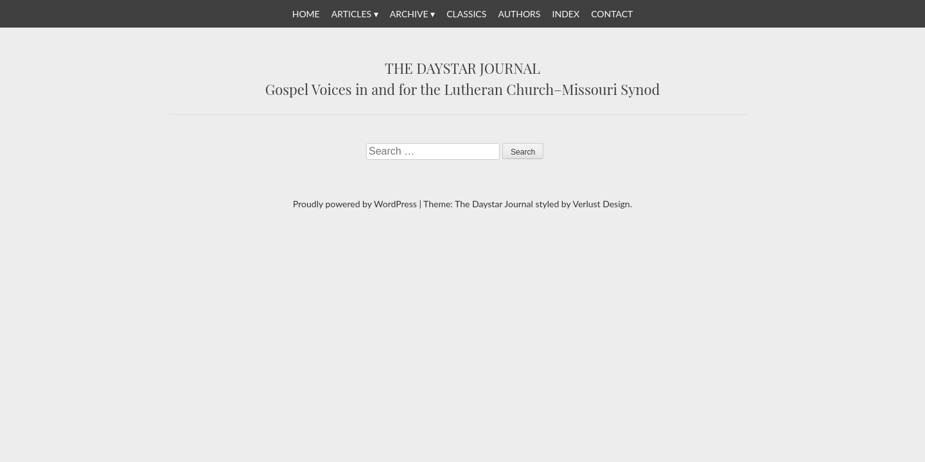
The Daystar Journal (462, 69)
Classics (466, 13)
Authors (519, 13)
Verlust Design (601, 203)
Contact (612, 13)
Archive (409, 13)
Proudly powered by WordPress (355, 203)
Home (306, 13)
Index (565, 13)
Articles (351, 13)
